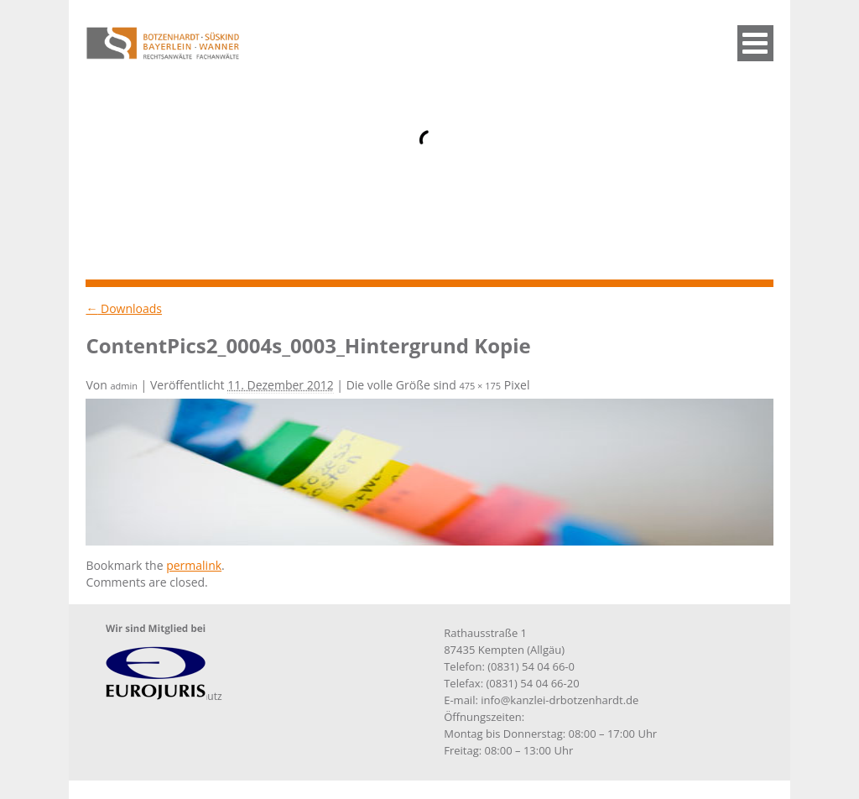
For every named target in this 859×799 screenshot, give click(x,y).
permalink (193, 565)
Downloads (124, 308)
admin (124, 385)
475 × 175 (480, 385)
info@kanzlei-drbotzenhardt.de (559, 700)
